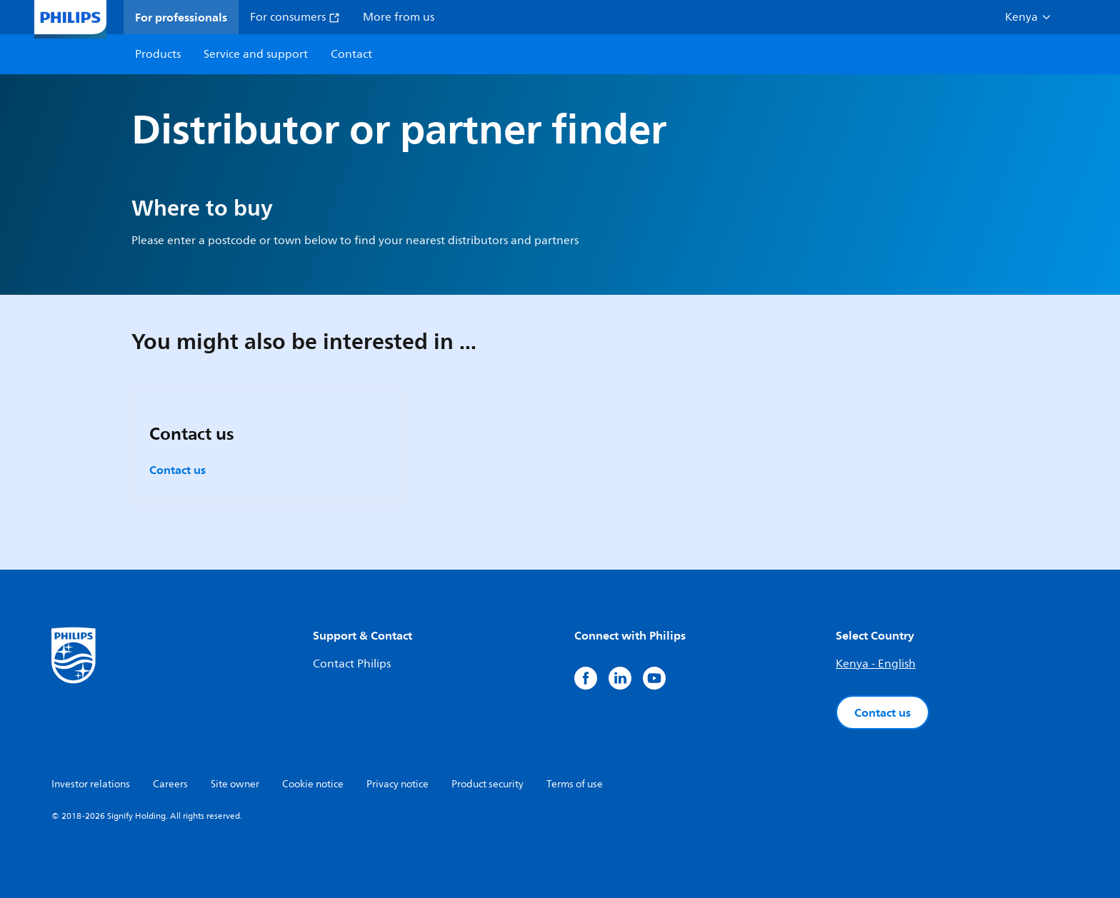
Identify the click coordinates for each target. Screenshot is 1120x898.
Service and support (256, 54)
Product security (487, 784)
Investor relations (90, 784)
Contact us (177, 469)
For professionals (181, 17)
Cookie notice (313, 784)
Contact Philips (352, 664)
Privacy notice (397, 784)
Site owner (235, 784)
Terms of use (574, 784)
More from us (398, 17)
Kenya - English (876, 664)
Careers (170, 784)
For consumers (295, 17)
